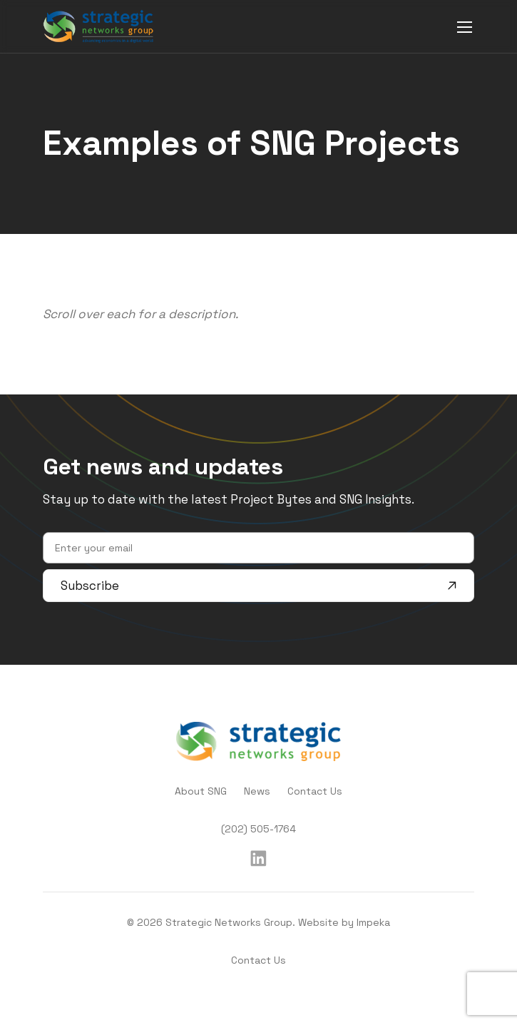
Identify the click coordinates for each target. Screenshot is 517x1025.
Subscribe (258, 585)
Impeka (373, 922)
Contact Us (314, 791)
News (257, 791)
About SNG (201, 791)
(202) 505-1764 (258, 828)
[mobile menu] (464, 27)
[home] (98, 26)
